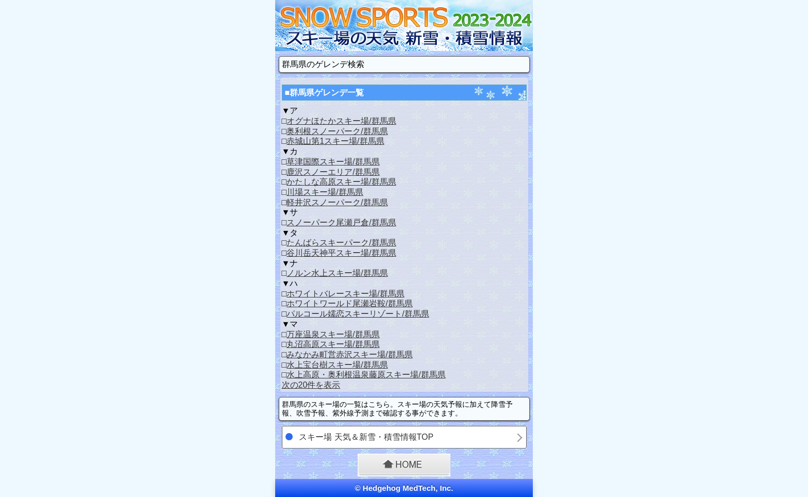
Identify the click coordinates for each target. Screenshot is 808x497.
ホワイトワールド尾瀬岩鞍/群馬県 (349, 303)
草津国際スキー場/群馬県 (333, 161)
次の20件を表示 (311, 384)
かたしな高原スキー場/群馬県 (341, 181)
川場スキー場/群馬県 (325, 192)
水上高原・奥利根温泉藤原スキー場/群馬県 (366, 374)
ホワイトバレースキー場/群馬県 (345, 293)
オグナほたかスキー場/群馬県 (341, 121)
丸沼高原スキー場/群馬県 (333, 344)
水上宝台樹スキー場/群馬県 (337, 364)
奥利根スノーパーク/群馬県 (337, 131)
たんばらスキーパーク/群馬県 (341, 242)
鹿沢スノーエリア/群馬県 (333, 172)
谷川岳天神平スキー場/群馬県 (341, 252)
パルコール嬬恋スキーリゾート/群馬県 (358, 313)
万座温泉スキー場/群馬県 (333, 334)
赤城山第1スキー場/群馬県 (335, 141)
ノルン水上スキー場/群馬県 (337, 273)
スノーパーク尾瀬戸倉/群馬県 (341, 222)
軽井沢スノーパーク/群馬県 (337, 202)
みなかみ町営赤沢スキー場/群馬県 (349, 354)
